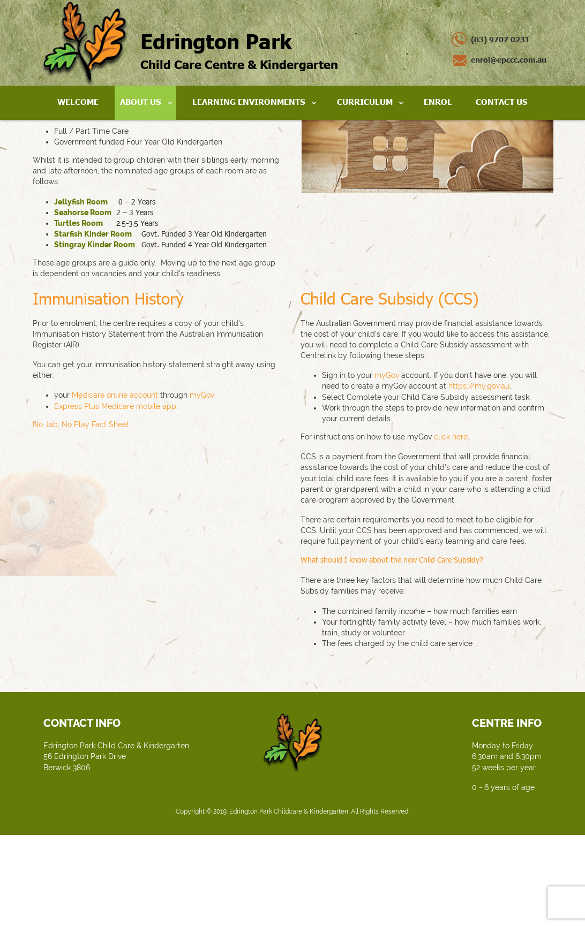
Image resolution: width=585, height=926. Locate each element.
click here (451, 527)
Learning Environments (248, 102)
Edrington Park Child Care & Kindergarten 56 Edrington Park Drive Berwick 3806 (116, 847)
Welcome (78, 102)
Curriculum (365, 102)
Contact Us (502, 102)
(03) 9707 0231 (500, 39)
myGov (202, 486)
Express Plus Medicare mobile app (115, 496)
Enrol (438, 102)
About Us (140, 102)
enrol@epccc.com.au (508, 59)
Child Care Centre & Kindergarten (239, 49)
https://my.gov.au (478, 477)
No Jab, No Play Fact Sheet (81, 515)
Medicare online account (115, 486)
